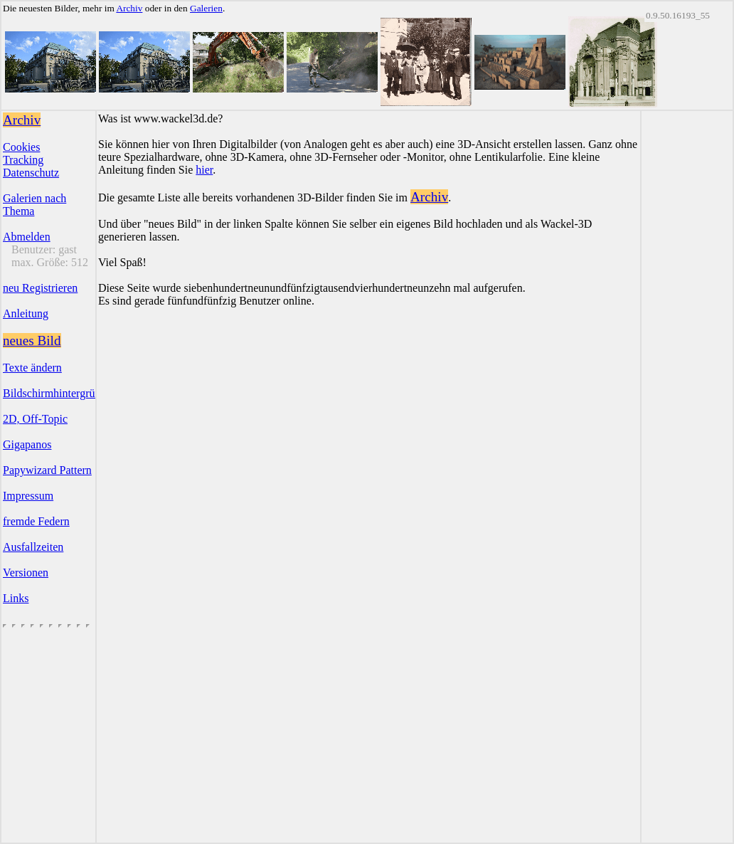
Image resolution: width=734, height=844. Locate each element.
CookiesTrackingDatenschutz (31, 160)
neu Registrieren (40, 288)
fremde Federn (36, 521)
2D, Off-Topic (35, 419)
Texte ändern (32, 368)
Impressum (28, 496)
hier (204, 170)
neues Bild (32, 340)
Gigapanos (27, 444)
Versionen (25, 572)
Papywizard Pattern (47, 470)
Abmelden (26, 237)
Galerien (206, 8)
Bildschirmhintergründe (57, 393)
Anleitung (25, 313)
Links (15, 598)
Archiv (129, 8)
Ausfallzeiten (33, 547)
